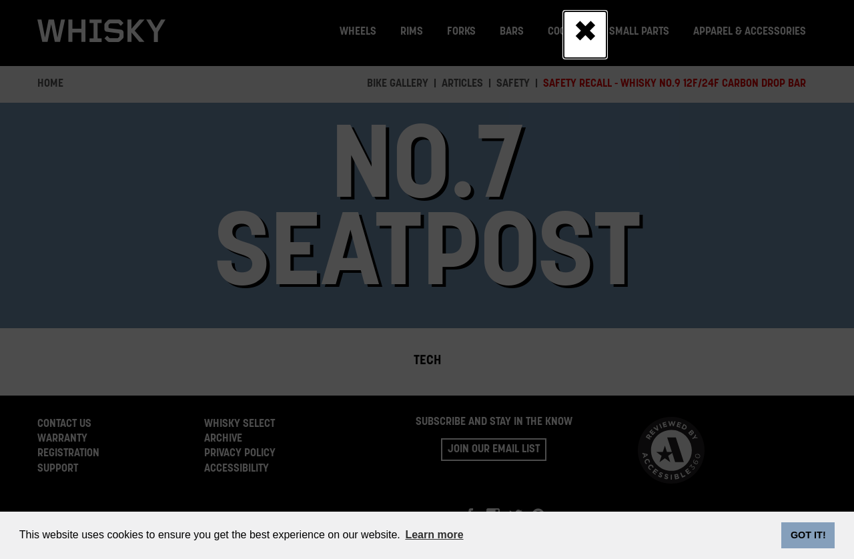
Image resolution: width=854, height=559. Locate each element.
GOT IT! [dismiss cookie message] (808, 535)
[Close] (585, 34)
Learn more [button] (434, 534)
